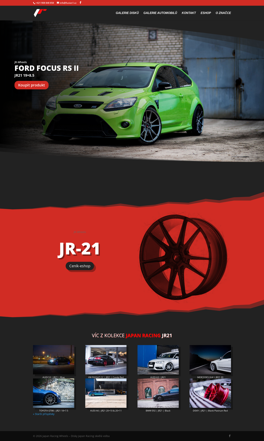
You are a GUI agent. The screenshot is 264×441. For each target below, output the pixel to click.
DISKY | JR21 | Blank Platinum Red (210, 410)
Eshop (206, 13)
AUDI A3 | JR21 (158, 377)
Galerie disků (127, 13)
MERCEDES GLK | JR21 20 (210, 377)
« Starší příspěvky (43, 414)
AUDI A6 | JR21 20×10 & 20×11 (106, 410)
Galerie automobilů (160, 13)
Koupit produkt (31, 85)
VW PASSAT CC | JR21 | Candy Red (106, 377)
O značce (223, 13)
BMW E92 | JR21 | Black (158, 410)
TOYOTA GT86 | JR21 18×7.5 (53, 410)
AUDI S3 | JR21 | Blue (54, 377)
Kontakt (189, 13)
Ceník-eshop (79, 265)
